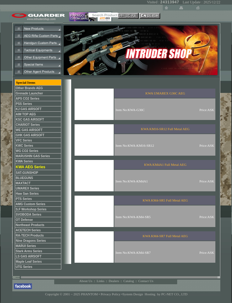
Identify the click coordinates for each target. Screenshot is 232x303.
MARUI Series (26, 246)
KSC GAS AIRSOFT (30, 119)
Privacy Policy (111, 294)
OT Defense (24, 219)
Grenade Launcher (29, 93)
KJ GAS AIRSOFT (29, 109)
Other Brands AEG (29, 88)
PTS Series (24, 199)
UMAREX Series (27, 188)
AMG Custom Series (30, 204)
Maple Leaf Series (29, 261)
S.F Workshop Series (31, 209)
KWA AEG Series (30, 167)
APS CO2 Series (27, 98)
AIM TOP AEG (26, 114)
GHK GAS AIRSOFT (30, 135)
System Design (133, 294)
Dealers (114, 281)
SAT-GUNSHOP (27, 172)
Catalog (128, 281)
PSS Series (24, 104)
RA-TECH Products (30, 235)
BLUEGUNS (24, 178)
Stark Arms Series (29, 251)
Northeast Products (30, 225)
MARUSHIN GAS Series (33, 156)
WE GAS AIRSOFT (29, 130)
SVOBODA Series (28, 214)
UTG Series (24, 267)
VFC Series (24, 140)
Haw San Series (27, 193)
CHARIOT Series (28, 124)
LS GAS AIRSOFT (29, 256)
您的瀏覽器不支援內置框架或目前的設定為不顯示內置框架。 (140, 171)
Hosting (150, 294)
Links (100, 281)
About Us (85, 281)
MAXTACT (23, 183)
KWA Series (24, 161)
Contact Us (145, 281)
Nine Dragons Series (31, 240)
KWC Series (24, 145)
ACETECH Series (28, 230)
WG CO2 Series (27, 151)
